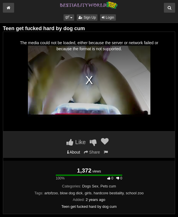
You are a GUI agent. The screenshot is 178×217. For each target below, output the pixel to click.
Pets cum (108, 186)
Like (76, 142)
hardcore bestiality (109, 193)
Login (108, 18)
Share (92, 152)
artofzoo (51, 193)
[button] (69, 17)
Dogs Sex (90, 186)
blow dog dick (71, 193)
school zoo (134, 193)
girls (88, 193)
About (73, 152)
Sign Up (87, 18)
